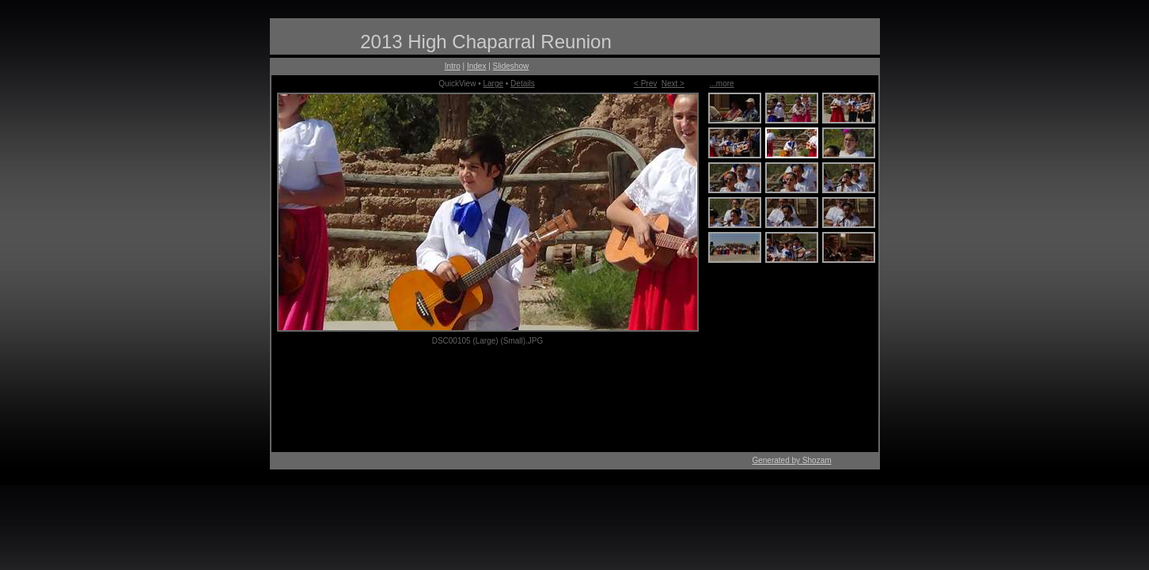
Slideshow (511, 66)
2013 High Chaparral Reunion (486, 41)
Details (522, 83)
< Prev (645, 83)
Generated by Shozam (791, 460)
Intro (453, 66)
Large (493, 83)
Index (476, 66)
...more (722, 83)
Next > (673, 83)
